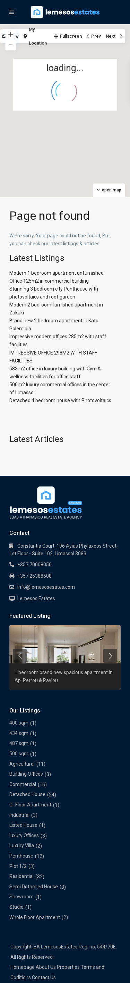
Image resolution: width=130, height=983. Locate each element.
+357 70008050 (34, 564)
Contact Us (44, 977)
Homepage (22, 967)
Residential (21, 876)
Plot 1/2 (18, 866)
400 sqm (18, 723)
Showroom (21, 896)
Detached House (27, 794)
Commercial (22, 784)
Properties (68, 967)
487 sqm (18, 743)
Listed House (23, 825)
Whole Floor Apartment (34, 917)
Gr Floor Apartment (30, 804)
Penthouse (21, 856)
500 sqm (18, 753)
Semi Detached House (33, 886)
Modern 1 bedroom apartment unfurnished (56, 273)
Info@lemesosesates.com (46, 587)
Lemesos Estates (36, 598)
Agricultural (22, 764)
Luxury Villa (21, 845)
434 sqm (18, 733)
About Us (46, 967)
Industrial (19, 815)
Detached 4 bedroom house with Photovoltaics (60, 400)
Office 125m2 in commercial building (49, 281)
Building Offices (26, 774)
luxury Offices (24, 835)
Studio (16, 907)
